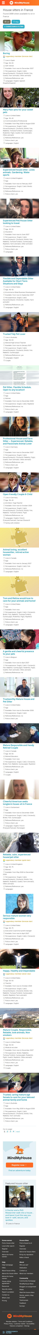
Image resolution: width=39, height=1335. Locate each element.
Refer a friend (24, 1257)
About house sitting (8, 1271)
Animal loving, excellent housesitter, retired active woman (16, 552)
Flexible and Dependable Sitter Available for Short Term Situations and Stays (18, 281)
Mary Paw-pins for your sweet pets (18, 111)
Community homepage (27, 1281)
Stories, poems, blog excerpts (26, 1296)
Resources (5, 1286)
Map (16, 21)
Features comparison (16, 1326)
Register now (19, 1165)
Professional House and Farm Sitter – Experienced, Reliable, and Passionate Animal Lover (18, 441)
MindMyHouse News (26, 1284)
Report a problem (8, 1292)
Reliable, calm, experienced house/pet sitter (16, 855)
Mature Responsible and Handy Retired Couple (18, 746)
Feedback (23, 1303)
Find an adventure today (20, 1170)
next (18, 1131)
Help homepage (7, 1265)
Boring (6, 53)
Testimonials (24, 1300)
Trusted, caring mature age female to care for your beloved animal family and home (19, 1097)
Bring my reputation (26, 1254)
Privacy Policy (8, 1324)
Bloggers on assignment (28, 1287)
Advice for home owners (7, 1256)
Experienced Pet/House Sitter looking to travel (18, 221)
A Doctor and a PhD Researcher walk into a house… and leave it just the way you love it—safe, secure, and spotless (19, 1215)
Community (24, 1278)
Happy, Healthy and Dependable (19, 971)
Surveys (22, 1306)
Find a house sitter (8, 1243)
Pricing (4, 1301)
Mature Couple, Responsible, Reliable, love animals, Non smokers (17, 1032)
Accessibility (30, 1324)
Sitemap (26, 1326)
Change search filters (13, 26)
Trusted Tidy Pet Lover (14, 334)
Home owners (7, 1240)
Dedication (23, 1268)
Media (22, 1289)
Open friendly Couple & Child (17, 494)
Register (5, 1249)
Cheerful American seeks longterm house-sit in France (17, 802)
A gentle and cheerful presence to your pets (18, 652)
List (6, 21)
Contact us (5, 1295)
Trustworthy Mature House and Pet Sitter (18, 700)
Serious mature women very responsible (17, 917)
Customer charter (19, 1324)
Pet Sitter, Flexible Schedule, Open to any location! (17, 388)
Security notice (7, 1289)
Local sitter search (8, 1246)
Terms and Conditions (25, 1321)
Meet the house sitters (27, 1292)
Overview (5, 1252)
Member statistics (11, 1321)
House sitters (24, 1240)
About (22, 1262)
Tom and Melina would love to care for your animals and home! (19, 599)
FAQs (4, 1268)
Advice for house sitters (27, 1252)
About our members (26, 1273)
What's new (6, 1298)
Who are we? (24, 1265)
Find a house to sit (26, 1243)
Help (3, 1262)
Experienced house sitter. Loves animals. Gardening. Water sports (19, 172)
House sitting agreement (6, 1282)
